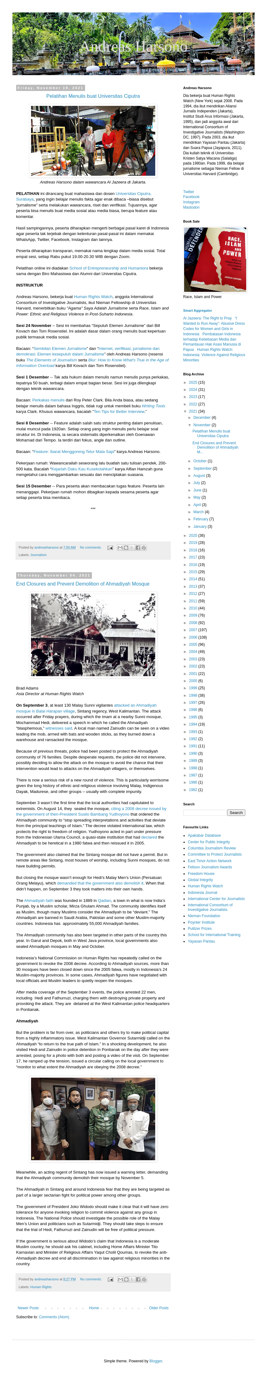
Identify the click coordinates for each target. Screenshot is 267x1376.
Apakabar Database (204, 835)
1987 (193, 775)
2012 (193, 593)
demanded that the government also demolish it (100, 883)
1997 (193, 702)
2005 (193, 644)
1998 (193, 695)
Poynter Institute (201, 922)
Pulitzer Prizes (200, 928)
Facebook (191, 197)
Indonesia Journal (202, 892)
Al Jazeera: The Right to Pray (207, 318)
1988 (193, 768)
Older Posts (159, 1308)
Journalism (38, 555)
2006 (193, 637)
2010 (193, 608)
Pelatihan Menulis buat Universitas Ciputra (211, 433)
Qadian (104, 900)
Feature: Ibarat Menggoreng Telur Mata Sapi (74, 451)
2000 (193, 681)
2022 (193, 404)
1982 (193, 790)
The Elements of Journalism (51, 360)
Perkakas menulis (48, 400)
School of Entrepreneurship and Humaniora (109, 268)
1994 (193, 724)
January (200, 526)
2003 (193, 659)
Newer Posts (28, 1308)
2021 (193, 411)
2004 (193, 652)
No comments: (91, 547)
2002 (193, 666)
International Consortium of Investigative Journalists (210, 907)
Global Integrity (200, 880)
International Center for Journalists (216, 899)
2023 (193, 397)
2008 (193, 623)
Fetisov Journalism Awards (210, 867)
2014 (193, 579)
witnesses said (59, 728)
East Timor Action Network (210, 861)
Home (94, 1308)
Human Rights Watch (93, 296)
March (199, 512)
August (199, 475)
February (201, 519)
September (203, 468)
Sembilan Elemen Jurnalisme (60, 348)
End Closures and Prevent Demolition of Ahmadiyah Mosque (83, 583)
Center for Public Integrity (209, 842)
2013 (193, 586)
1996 (193, 710)
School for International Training (214, 935)
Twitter (188, 192)
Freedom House (201, 873)
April (197, 505)
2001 (193, 674)
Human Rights (41, 1287)
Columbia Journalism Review (212, 848)
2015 (193, 572)
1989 (193, 760)
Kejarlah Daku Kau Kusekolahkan (82, 469)
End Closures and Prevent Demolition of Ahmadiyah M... (215, 447)
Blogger (155, 1361)
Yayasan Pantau (201, 941)
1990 (193, 753)
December (202, 417)
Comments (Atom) (54, 1317)
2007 (193, 630)
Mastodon (191, 207)
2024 (193, 389)
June (197, 490)
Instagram (191, 202)
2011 (193, 601)
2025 (193, 382)
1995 (193, 717)
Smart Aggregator (197, 310)
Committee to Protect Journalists (215, 854)
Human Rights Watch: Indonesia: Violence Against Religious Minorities (214, 354)
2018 (193, 550)
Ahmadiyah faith (39, 900)
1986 (193, 782)
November (202, 425)
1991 (193, 746)
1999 (193, 688)
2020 (193, 535)
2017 (193, 557)
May (197, 497)
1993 (193, 732)
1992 (193, 739)
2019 (193, 543)
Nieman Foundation (204, 916)
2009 (193, 615)
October (200, 461)
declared (149, 837)
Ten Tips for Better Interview (119, 411)
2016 (193, 565)
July (197, 483)
